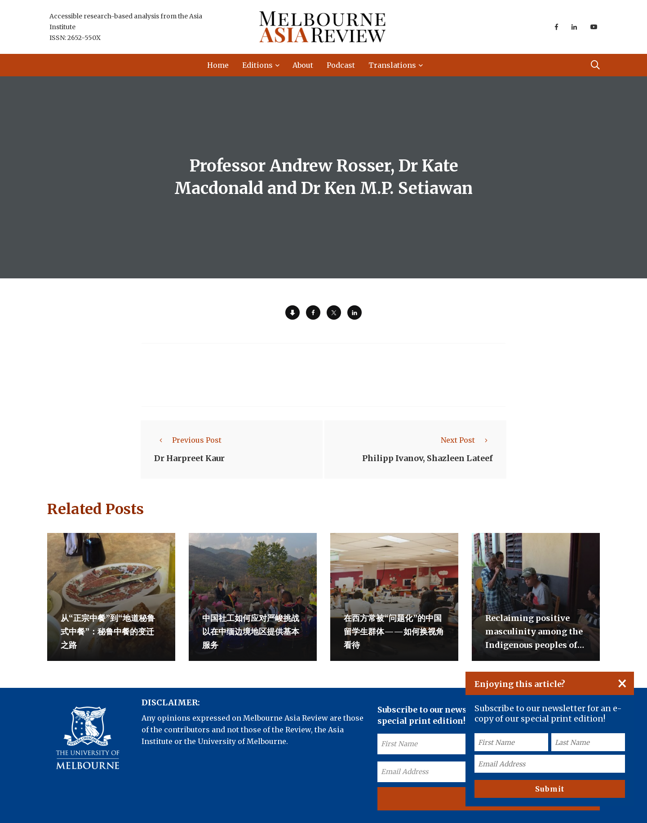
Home (218, 65)
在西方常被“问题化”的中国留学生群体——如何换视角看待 (394, 631)
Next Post (467, 440)
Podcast (341, 65)
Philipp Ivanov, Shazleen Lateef (427, 458)
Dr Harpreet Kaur (189, 458)
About (302, 65)
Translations (392, 65)
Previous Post (188, 440)
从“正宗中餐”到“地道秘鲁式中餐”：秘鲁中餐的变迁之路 (108, 631)
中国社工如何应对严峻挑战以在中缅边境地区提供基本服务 (250, 631)
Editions (257, 65)
